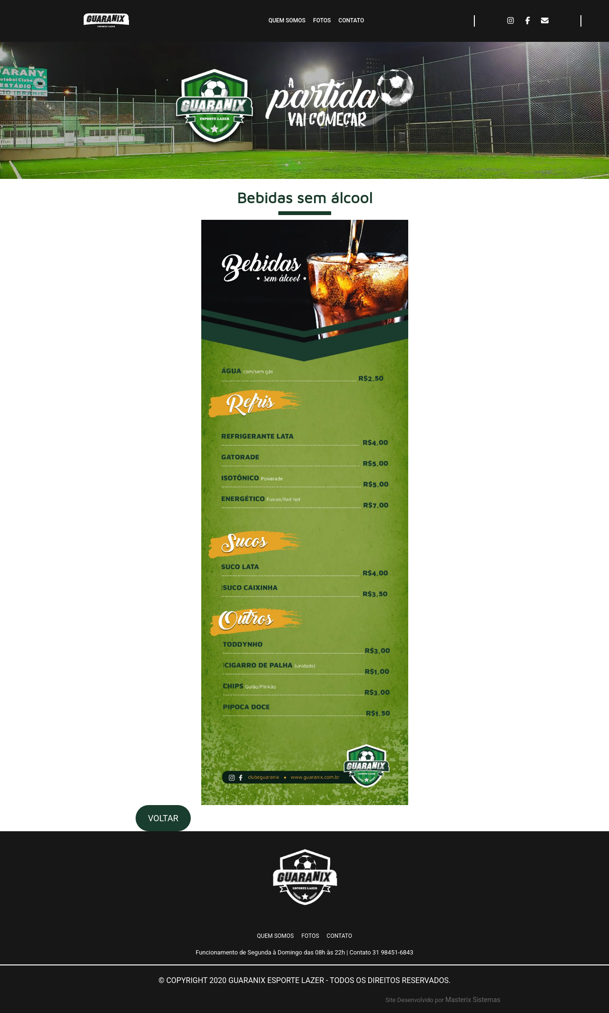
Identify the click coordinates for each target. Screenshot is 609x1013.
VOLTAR (163, 818)
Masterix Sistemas (473, 999)
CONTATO (351, 20)
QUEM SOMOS (286, 20)
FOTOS (322, 20)
